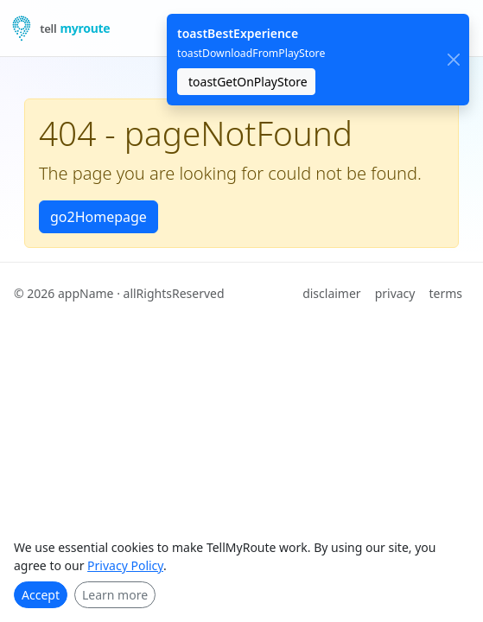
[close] (453, 60)
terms (445, 293)
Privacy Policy (125, 565)
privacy (395, 293)
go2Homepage (98, 216)
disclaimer (331, 293)
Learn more (115, 595)
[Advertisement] (241, 445)
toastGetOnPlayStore (248, 81)
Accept (41, 595)
